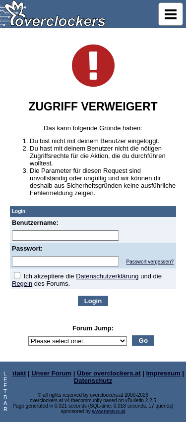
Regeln (22, 283)
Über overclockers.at (109, 373)
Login (93, 301)
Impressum (163, 373)
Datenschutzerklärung (107, 276)
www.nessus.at (108, 411)
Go (143, 340)
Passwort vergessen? (150, 261)
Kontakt (14, 373)
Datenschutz (93, 380)
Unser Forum (51, 373)
